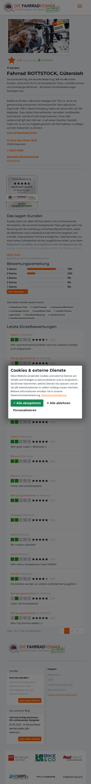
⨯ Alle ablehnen (58, 403)
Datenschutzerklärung (53, 395)
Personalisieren (24, 410)
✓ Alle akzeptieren (27, 403)
